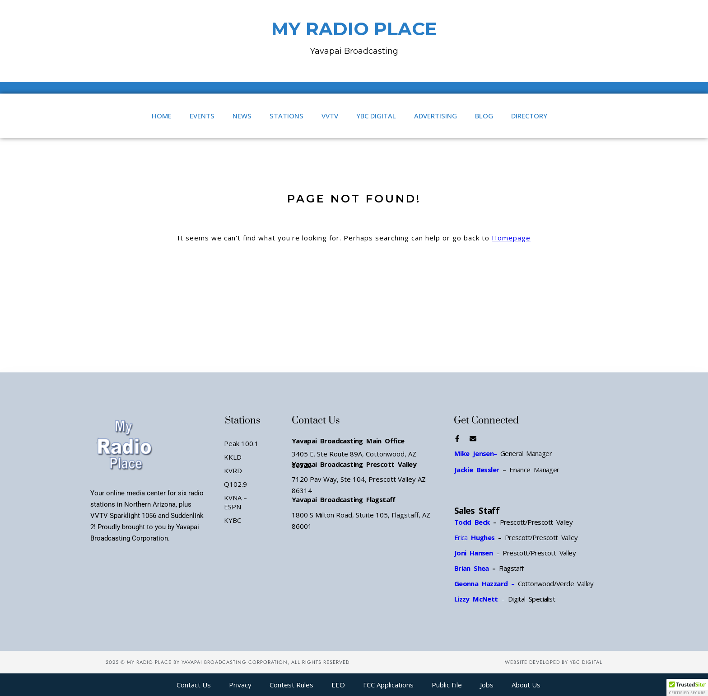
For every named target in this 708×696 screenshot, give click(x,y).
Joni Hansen (475, 552)
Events (202, 115)
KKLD (233, 456)
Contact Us (194, 684)
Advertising (435, 115)
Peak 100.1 (241, 443)
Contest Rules (291, 684)
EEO (338, 684)
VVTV (329, 115)
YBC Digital (376, 115)
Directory (529, 115)
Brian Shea (471, 568)
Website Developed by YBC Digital (553, 662)
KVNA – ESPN (235, 502)
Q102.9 (235, 484)
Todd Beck (472, 522)
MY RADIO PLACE (354, 29)
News (242, 115)
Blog (484, 115)
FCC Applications (388, 684)
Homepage (511, 237)
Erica (474, 537)
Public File (447, 684)
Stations (286, 115)
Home (162, 115)
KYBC (232, 520)
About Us (526, 684)
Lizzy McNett (476, 598)
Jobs (487, 684)
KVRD (233, 470)
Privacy (240, 684)
